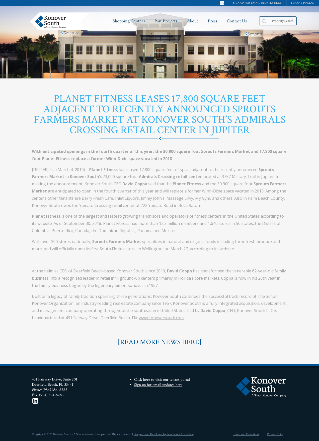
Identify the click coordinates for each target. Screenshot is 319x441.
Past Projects (166, 21)
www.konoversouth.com (161, 317)
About (192, 21)
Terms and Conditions (246, 434)
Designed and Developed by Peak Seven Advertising (164, 434)
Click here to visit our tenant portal (162, 379)
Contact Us (237, 21)
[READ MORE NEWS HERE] (160, 342)
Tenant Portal (302, 3)
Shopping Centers (129, 21)
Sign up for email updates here (257, 3)
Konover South (61, 21)
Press (212, 21)
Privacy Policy (275, 434)
